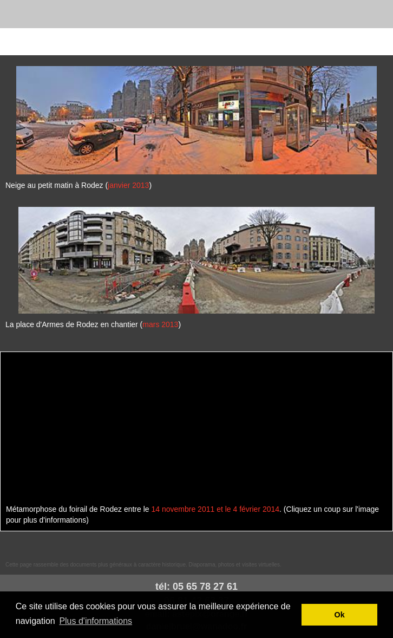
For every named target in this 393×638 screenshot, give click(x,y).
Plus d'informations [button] (95, 621)
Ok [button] (340, 614)
